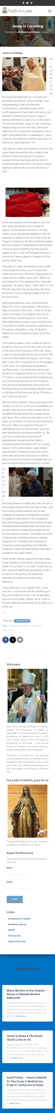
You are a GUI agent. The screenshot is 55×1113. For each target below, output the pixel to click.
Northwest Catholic (17, 924)
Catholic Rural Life (17, 941)
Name (18, 871)
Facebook (23, 3)
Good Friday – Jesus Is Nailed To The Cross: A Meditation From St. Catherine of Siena (26, 1081)
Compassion (15, 626)
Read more (21, 1016)
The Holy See (14, 936)
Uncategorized (22, 621)
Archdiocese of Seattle (19, 919)
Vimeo (31, 3)
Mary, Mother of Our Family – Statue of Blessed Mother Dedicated (27, 994)
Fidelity (25, 626)
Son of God (8, 630)
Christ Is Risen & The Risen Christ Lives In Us (25, 1037)
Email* (18, 885)
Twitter (27, 3)
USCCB (11, 930)
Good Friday (35, 626)
